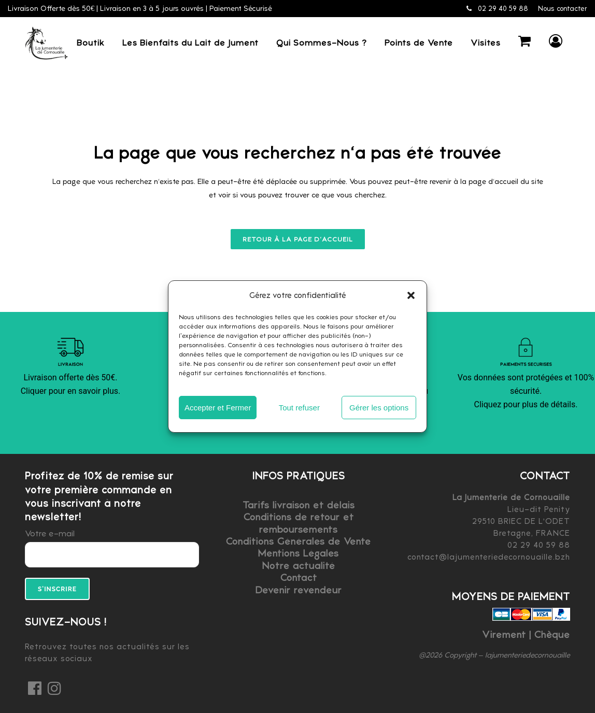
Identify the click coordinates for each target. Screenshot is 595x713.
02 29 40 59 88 (497, 8)
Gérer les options (378, 407)
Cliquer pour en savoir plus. (71, 391)
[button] (411, 295)
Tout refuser (299, 407)
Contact (298, 577)
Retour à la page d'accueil (298, 239)
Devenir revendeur (299, 589)
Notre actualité (298, 565)
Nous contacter (562, 8)
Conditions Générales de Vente (298, 541)
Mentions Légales (298, 553)
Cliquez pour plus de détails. (526, 404)
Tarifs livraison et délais (299, 505)
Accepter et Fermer (218, 407)
